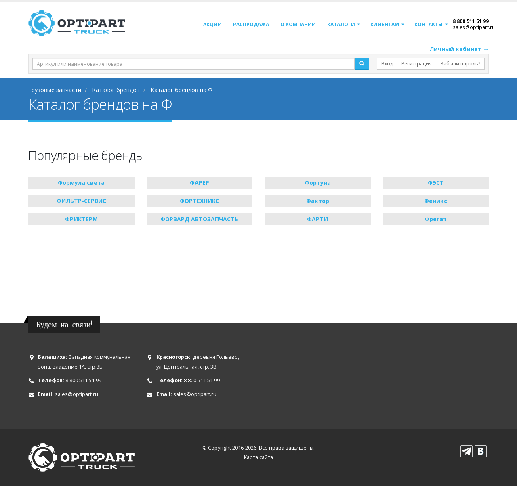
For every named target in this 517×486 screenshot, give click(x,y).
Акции (212, 24)
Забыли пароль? (460, 63)
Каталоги (341, 24)
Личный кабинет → (459, 49)
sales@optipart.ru (474, 27)
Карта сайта (258, 457)
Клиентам (384, 24)
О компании (298, 24)
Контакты (428, 24)
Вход (387, 63)
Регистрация (416, 63)
